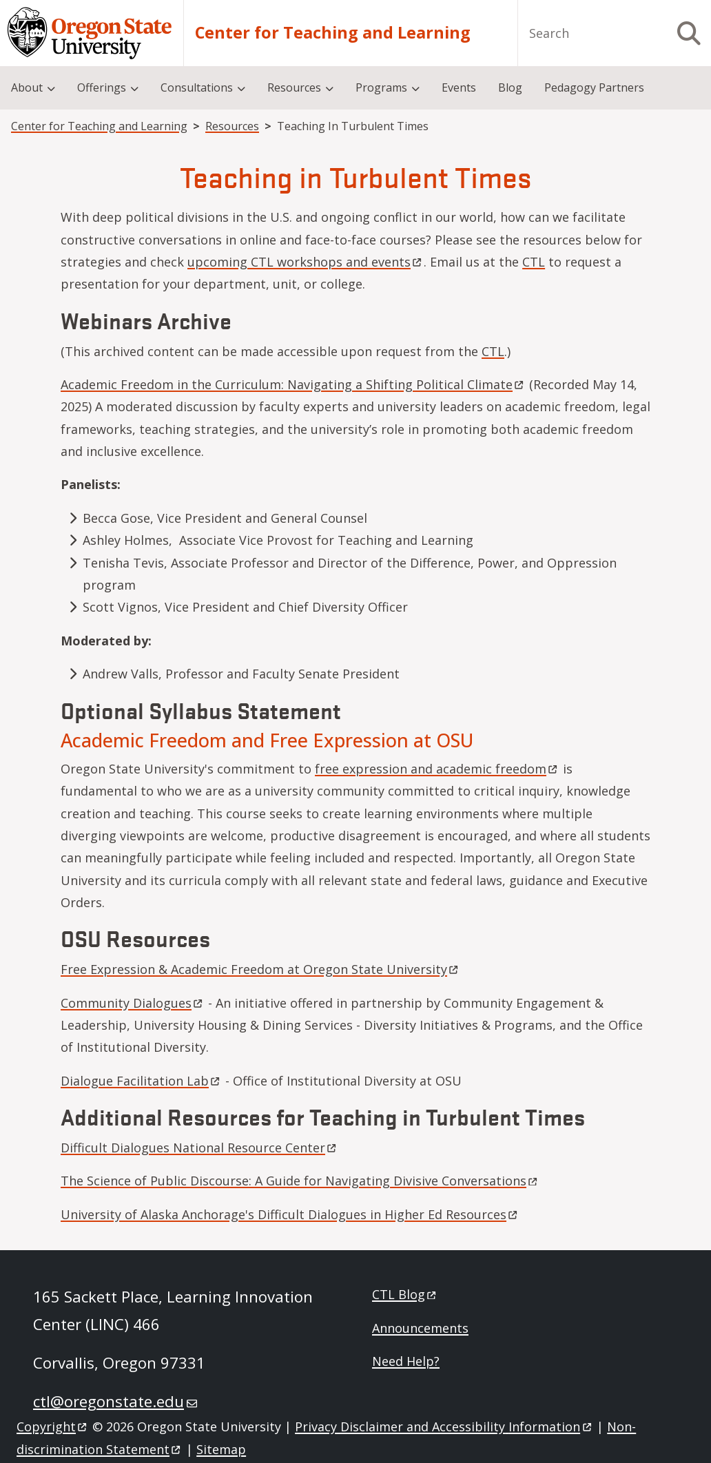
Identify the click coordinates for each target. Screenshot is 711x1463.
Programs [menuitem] (381, 87)
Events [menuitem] (459, 87)
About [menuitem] (27, 87)
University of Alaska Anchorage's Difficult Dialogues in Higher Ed (290, 1214)
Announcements (420, 1328)
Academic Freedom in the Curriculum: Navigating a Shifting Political (293, 384)
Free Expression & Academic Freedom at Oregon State (260, 969)
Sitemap (221, 1449)
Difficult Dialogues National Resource (199, 1147)
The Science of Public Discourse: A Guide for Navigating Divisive (300, 1180)
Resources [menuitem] (294, 87)
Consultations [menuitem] (197, 87)
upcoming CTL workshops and (305, 261)
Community (133, 1003)
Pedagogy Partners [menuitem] (594, 87)
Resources (232, 126)
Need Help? (406, 1361)
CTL (533, 261)
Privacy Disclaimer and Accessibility (444, 1426)
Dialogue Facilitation (141, 1080)
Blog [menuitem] (510, 87)
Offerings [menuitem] (101, 87)
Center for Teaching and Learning (333, 33)
